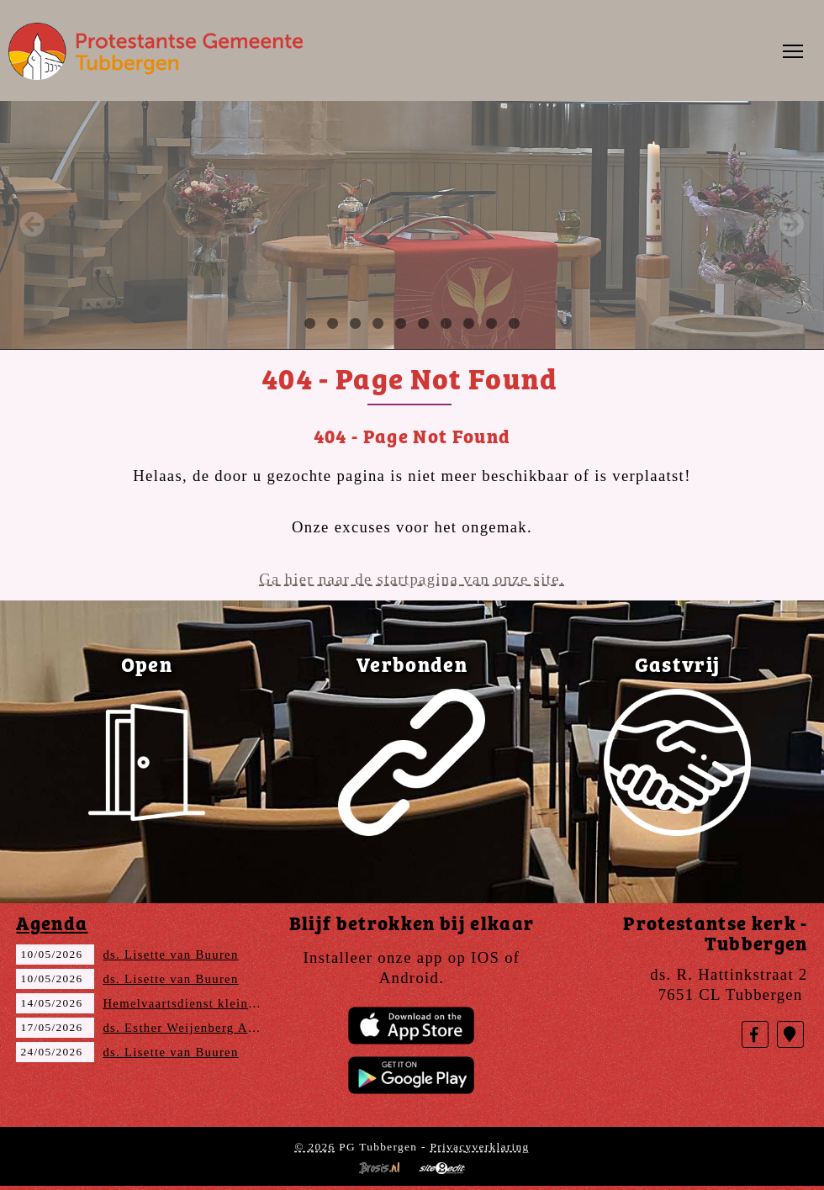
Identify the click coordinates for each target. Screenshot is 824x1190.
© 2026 (314, 1146)
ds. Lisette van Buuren (170, 954)
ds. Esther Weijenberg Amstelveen (205, 1027)
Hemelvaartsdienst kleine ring (193, 1003)
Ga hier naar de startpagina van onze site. (412, 579)
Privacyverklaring (479, 1146)
